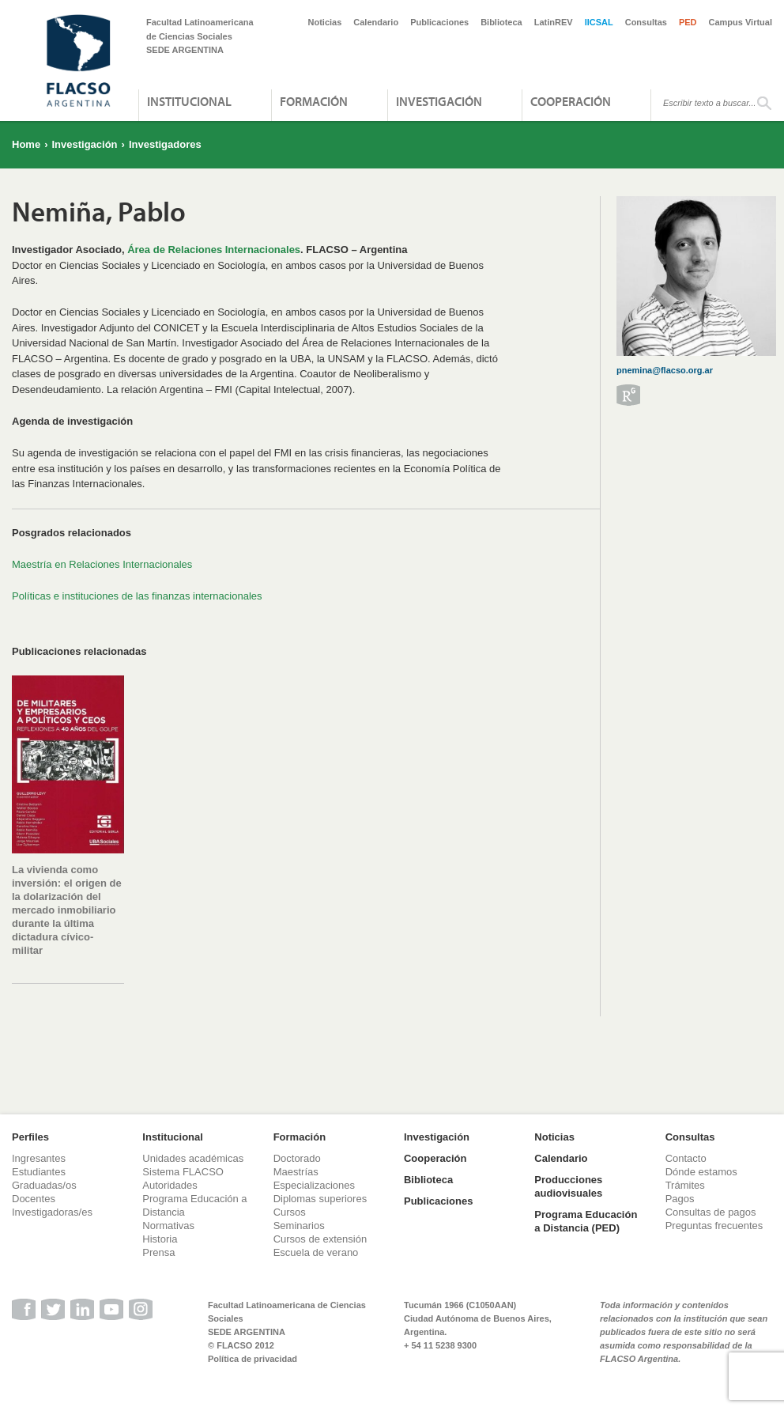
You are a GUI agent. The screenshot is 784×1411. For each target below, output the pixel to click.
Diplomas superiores (320, 1199)
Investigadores (165, 144)
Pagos (680, 1199)
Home (26, 144)
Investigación (439, 101)
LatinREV (553, 22)
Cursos (289, 1212)
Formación (314, 101)
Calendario (375, 22)
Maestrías (295, 1172)
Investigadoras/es (52, 1212)
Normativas (168, 1225)
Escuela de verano (316, 1252)
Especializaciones (314, 1185)
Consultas (646, 22)
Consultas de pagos (710, 1212)
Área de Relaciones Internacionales (213, 249)
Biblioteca (501, 22)
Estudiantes (39, 1172)
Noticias (325, 22)
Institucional (189, 101)
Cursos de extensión (320, 1239)
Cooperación (570, 101)
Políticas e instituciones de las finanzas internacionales (137, 596)
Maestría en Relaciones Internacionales (102, 564)
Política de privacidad (252, 1359)
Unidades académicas (192, 1158)
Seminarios (299, 1225)
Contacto (686, 1158)
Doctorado (297, 1158)
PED (688, 22)
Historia (159, 1239)
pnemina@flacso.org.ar (664, 370)
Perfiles (30, 1137)
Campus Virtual (741, 22)
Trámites (685, 1185)
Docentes (33, 1199)
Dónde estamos (701, 1172)
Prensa (158, 1252)
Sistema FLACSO (183, 1172)
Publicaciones (439, 22)
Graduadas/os (44, 1185)
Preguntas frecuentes (714, 1225)
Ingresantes (39, 1158)
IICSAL (599, 22)
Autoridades (169, 1185)
